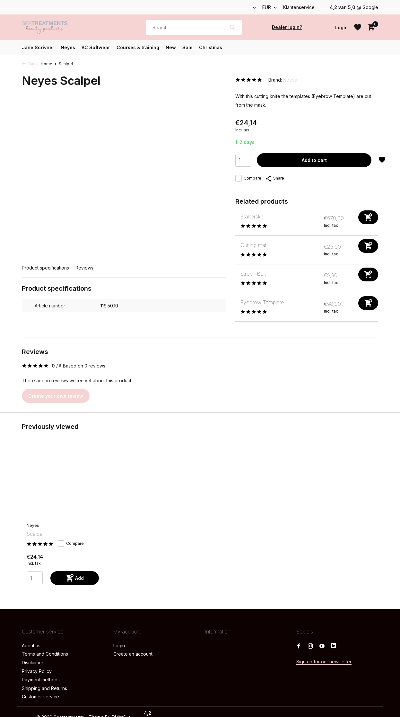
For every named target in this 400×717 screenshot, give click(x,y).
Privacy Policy (37, 671)
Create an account (132, 654)
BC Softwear (96, 47)
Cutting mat (253, 245)
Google (370, 7)
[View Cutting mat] (235, 250)
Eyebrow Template (262, 302)
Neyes (68, 47)
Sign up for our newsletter (324, 661)
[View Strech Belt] (235, 278)
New (171, 47)
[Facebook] (298, 646)
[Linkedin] (333, 646)
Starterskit (251, 216)
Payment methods (41, 679)
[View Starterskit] (235, 221)
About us (31, 645)
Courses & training (138, 47)
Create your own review (55, 396)
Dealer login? (287, 27)
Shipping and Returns (44, 688)
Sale (187, 47)
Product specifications (45, 267)
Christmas (210, 47)
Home (49, 63)
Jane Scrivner (38, 47)
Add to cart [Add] (314, 160)
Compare (248, 178)
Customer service (40, 696)
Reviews (84, 267)
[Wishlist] (357, 27)
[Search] (194, 27)
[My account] (341, 27)
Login (119, 645)
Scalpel (35, 534)
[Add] (368, 217)
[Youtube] (322, 646)
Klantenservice (299, 7)
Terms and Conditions (45, 654)
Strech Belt (253, 273)
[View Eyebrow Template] (235, 307)
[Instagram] (310, 646)
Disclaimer (32, 662)
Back (30, 63)
